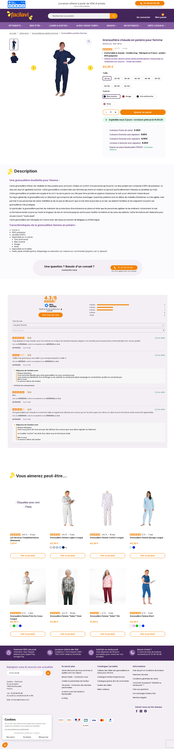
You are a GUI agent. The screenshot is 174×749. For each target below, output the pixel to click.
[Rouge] (128, 96)
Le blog (65, 698)
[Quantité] (111, 112)
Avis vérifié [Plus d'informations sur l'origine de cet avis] (161, 338)
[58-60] (117, 86)
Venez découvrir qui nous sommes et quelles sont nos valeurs (77, 671)
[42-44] (137, 78)
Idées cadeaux (103, 689)
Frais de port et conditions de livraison (148, 670)
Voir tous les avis (50, 315)
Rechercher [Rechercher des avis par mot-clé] (88, 330)
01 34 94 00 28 (151, 3)
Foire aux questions (141, 689)
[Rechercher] (83, 16)
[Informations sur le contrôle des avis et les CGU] (61, 309)
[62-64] (127, 86)
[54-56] (107, 86)
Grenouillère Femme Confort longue (107, 537)
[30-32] (107, 78)
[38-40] (127, 78)
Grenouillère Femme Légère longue (66, 537)
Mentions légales (140, 697)
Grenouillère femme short (142, 616)
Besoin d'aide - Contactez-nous (75, 677)
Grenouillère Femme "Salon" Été (105, 616)
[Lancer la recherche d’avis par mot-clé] (163, 330)
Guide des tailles (133, 61)
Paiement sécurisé (140, 674)
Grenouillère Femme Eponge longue (146, 537)
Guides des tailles (104, 685)
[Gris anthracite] (146, 96)
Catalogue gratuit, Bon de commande (113, 681)
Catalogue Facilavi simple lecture (111, 677)
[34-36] (117, 78)
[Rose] (108, 104)
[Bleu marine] (111, 96)
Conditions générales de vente (145, 679)
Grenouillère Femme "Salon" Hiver (66, 616)
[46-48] (147, 78)
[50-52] (157, 78)
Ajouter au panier (143, 112)
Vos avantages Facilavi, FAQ (144, 693)
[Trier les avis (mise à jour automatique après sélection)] (88, 325)
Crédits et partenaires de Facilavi (75, 681)
